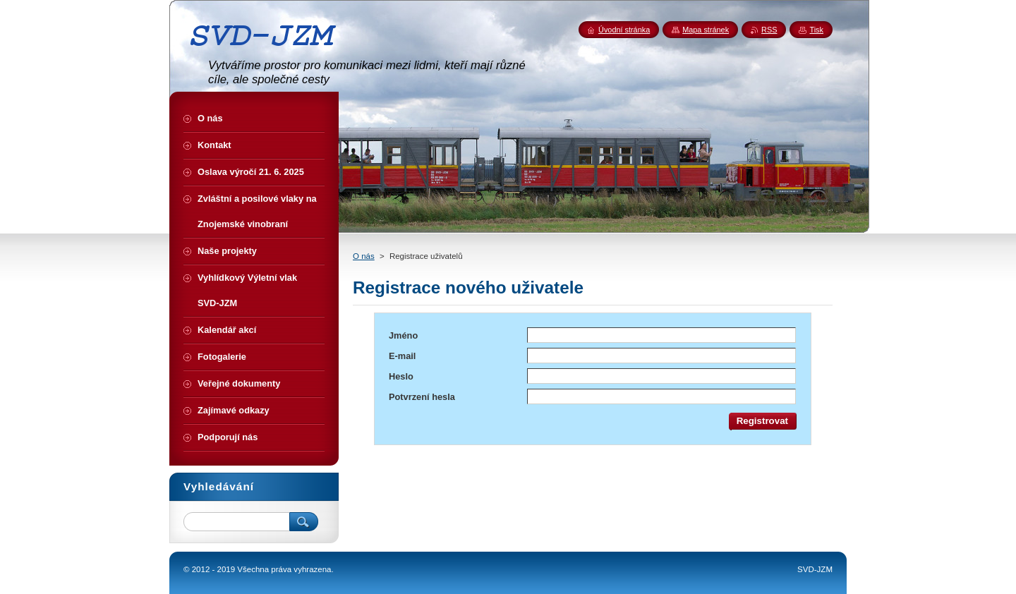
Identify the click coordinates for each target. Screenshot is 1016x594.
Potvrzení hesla (422, 397)
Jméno (403, 335)
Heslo (401, 376)
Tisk (816, 29)
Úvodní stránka (624, 29)
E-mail (402, 356)
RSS (769, 29)
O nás (364, 256)
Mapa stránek (705, 29)
